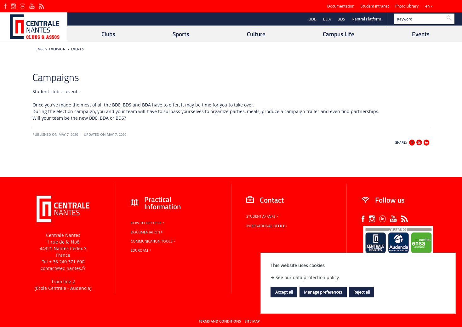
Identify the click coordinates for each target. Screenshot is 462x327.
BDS (341, 19)
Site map (252, 321)
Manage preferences (323, 292)
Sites (444, 6)
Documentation (340, 6)
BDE (312, 19)
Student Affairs (262, 216)
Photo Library (407, 6)
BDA (327, 19)
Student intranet (375, 6)
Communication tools (153, 241)
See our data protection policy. (308, 277)
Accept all (284, 292)
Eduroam (141, 250)
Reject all (361, 292)
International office (267, 226)
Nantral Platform (366, 19)
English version (51, 49)
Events (77, 49)
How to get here (148, 223)
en (427, 6)
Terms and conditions (220, 321)
